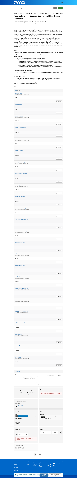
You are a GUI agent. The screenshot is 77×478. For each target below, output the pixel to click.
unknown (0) (35, 376)
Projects (16, 468)
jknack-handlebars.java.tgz (20, 208)
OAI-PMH (35, 465)
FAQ (28, 464)
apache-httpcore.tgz (19, 150)
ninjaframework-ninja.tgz (20, 242)
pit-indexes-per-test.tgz (20, 265)
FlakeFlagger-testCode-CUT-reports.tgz (23, 185)
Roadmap (16, 470)
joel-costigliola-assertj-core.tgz (21, 219)
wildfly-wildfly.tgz (18, 334)
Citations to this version (29, 378)
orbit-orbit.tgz (18, 253)
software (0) (27, 376)
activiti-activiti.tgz (18, 93)
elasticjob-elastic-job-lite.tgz (21, 173)
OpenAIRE (20, 405)
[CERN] (49, 466)
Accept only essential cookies (55, 475)
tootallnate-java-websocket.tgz (21, 311)
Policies (15, 464)
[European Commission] (60, 466)
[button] (51, 417)
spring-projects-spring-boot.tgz (21, 288)
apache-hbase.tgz (19, 139)
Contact (15, 471)
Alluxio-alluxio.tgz (18, 104)
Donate (40, 466)
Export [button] (55, 432)
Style (16, 434)
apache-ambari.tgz (19, 116)
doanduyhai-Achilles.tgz (20, 162)
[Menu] (62, 3)
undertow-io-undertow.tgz (20, 322)
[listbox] (23, 434)
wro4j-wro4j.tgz (18, 345)
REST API (35, 464)
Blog (21, 463)
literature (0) (27, 375)
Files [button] (38, 90)
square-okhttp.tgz (18, 299)
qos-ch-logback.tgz (19, 276)
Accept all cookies (44, 475)
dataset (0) (35, 375)
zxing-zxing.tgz (18, 357)
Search (59, 375)
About (15, 463)
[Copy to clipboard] (36, 416)
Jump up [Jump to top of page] (37, 454)
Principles (16, 467)
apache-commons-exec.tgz (20, 127)
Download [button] (58, 101)
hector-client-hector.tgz (20, 196)
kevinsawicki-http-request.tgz (21, 230)
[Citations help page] (19, 371)
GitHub (40, 463)
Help (28, 463)
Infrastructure (17, 466)
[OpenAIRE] (54, 466)
